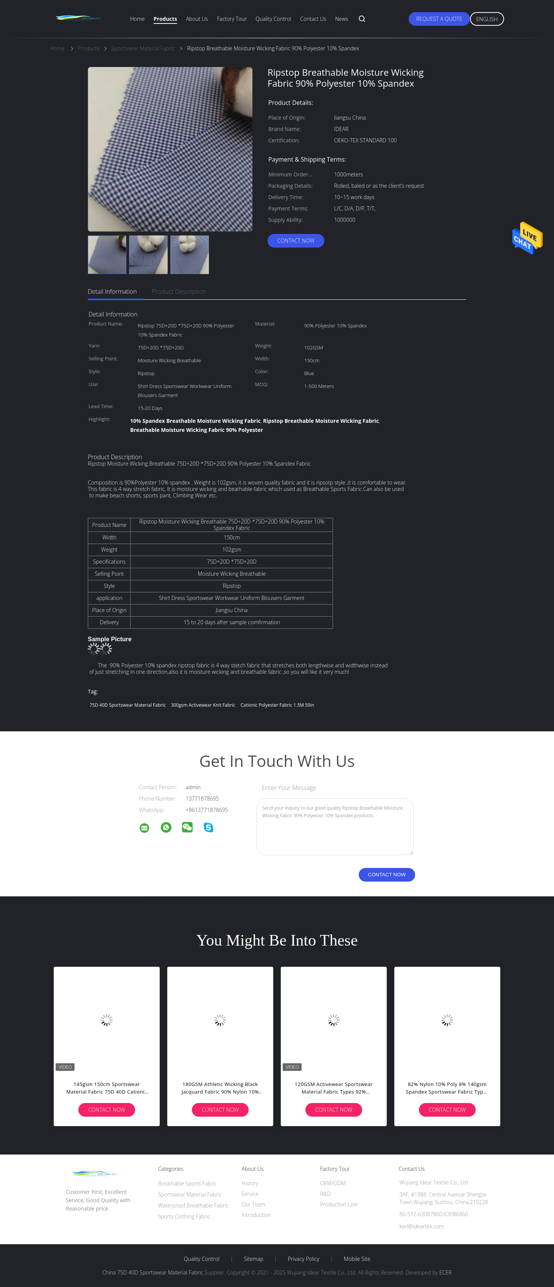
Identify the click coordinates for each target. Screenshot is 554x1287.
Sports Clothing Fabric (184, 1216)
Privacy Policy (303, 1259)
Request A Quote (439, 18)
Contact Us (313, 18)
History (249, 1183)
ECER (445, 1272)
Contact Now (295, 240)
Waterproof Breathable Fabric (193, 1205)
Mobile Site (357, 1259)
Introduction (256, 1214)
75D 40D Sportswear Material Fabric (128, 705)
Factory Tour (232, 18)
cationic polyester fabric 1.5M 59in (277, 705)
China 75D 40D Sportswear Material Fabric (152, 1272)
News (341, 18)
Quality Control (273, 18)
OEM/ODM (333, 1183)
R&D (325, 1193)
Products (165, 18)
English (487, 19)
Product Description (179, 291)
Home (137, 18)
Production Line (339, 1204)
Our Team (253, 1204)
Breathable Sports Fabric (187, 1183)
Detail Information (112, 291)
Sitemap (253, 1259)
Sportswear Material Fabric (190, 1194)
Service (249, 1193)
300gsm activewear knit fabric (203, 705)
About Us (197, 18)
